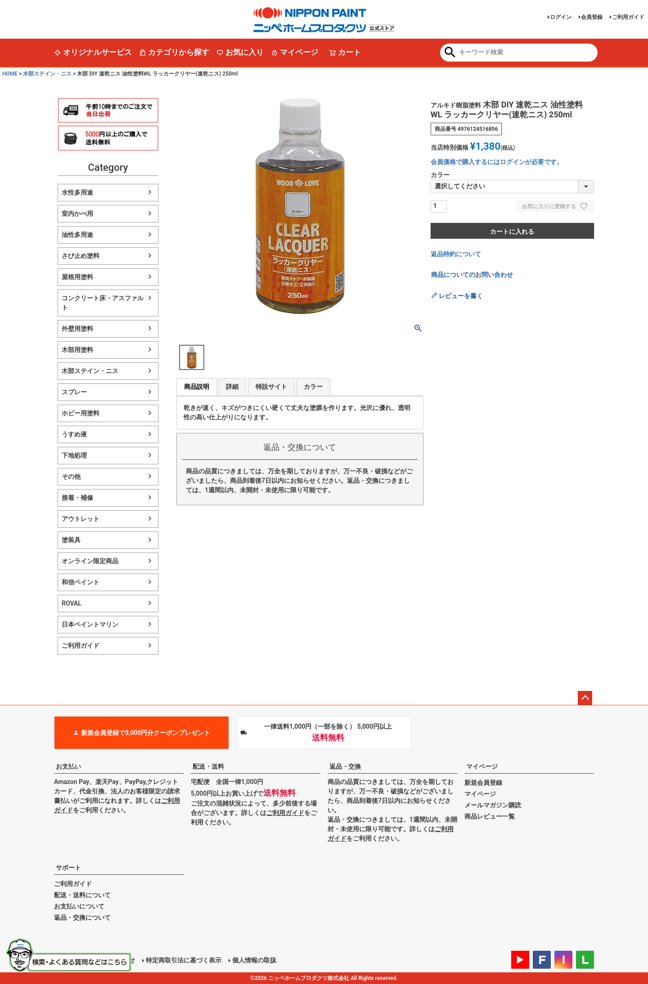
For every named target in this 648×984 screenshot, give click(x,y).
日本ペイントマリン (90, 624)
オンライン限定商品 (90, 561)
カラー (313, 386)
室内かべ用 (77, 213)
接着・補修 (77, 497)
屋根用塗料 (77, 277)
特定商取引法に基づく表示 (183, 960)
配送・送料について (82, 895)
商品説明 (196, 386)
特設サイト (271, 386)
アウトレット (80, 518)
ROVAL (71, 603)
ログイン (561, 17)
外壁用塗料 (77, 328)
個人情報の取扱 (254, 960)
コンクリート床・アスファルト (103, 302)
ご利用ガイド (628, 17)
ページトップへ (585, 698)
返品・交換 (345, 766)
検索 (450, 53)
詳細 (232, 386)
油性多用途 (77, 234)
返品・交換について (82, 917)
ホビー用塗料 (80, 413)
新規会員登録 (483, 782)
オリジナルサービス (93, 52)
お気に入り (240, 52)
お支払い (68, 766)
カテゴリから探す (174, 52)
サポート (68, 867)
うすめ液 (74, 434)
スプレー (74, 392)
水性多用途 (77, 192)
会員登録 (592, 17)
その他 (71, 476)
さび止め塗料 (80, 255)
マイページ (294, 52)
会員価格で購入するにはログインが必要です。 (497, 161)
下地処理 (74, 455)
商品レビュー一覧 (489, 816)
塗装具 (71, 539)
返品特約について (456, 254)
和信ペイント (80, 582)
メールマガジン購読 (492, 805)
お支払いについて (79, 906)
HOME (10, 74)
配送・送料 (208, 766)
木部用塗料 (77, 349)
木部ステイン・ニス (47, 74)
